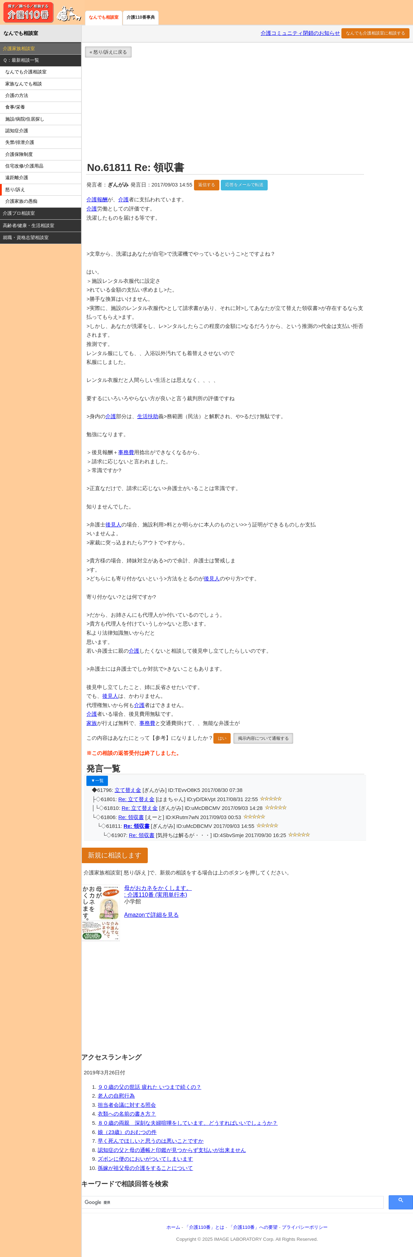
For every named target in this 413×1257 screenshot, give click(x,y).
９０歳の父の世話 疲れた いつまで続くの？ (149, 1087)
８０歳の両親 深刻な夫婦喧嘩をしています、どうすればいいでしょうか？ (188, 1123)
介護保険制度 (19, 154)
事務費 (126, 452)
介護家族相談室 (19, 48)
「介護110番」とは (204, 1227)
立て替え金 (128, 790)
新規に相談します (114, 855)
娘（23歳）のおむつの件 (127, 1132)
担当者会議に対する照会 (127, 1105)
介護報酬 (97, 199)
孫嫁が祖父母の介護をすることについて (145, 1168)
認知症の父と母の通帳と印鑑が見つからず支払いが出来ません (172, 1150)
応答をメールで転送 (244, 184)
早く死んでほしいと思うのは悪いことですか (151, 1141)
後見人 (113, 524)
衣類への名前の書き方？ (127, 1114)
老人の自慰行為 (116, 1096)
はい (222, 738)
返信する (206, 184)
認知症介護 (16, 130)
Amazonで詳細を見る (151, 915)
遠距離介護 (16, 177)
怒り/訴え (15, 189)
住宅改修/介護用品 (24, 166)
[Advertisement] (247, 110)
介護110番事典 (141, 17)
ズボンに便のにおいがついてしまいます (145, 1159)
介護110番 (42, 12)
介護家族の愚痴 (21, 201)
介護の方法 (16, 95)
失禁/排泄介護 (19, 142)
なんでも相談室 (104, 17)
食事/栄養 (15, 107)
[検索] (232, 1203)
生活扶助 (147, 416)
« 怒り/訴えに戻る (108, 52)
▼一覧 (97, 780)
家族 (91, 723)
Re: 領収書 (131, 817)
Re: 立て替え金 (136, 799)
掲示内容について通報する (263, 738)
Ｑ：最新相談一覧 (21, 60)
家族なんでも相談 (23, 83)
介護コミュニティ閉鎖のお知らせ (300, 33)
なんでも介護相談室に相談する (375, 33)
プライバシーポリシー (305, 1227)
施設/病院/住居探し (24, 119)
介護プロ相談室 (19, 213)
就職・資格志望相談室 (26, 237)
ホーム (173, 1227)
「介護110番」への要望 (253, 1227)
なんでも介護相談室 (26, 71)
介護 (123, 199)
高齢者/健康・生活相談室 (29, 225)
